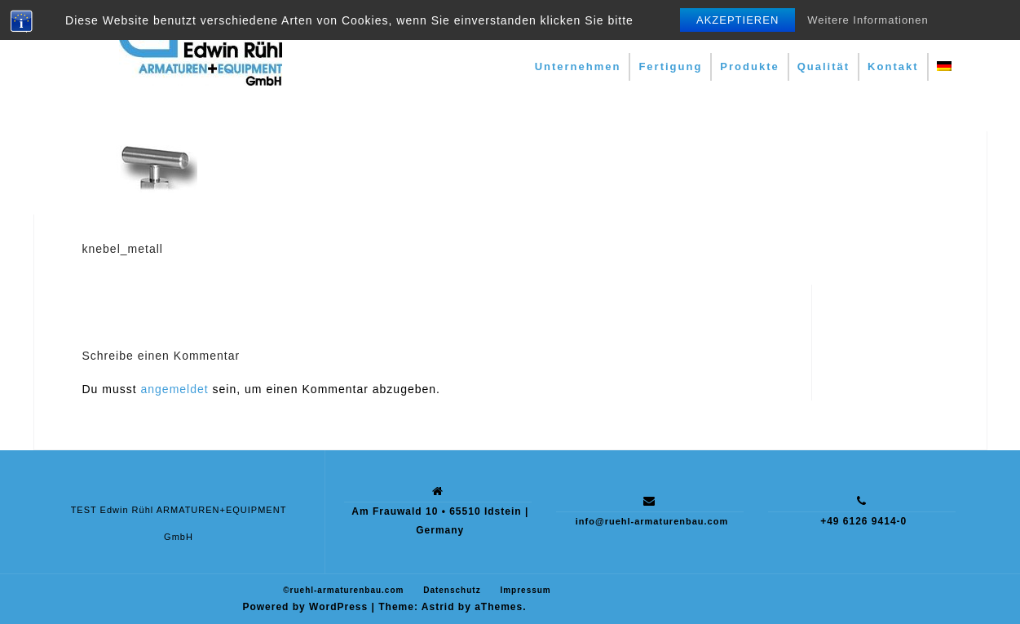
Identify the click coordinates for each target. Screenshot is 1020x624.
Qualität (823, 66)
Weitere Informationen (868, 20)
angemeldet (175, 389)
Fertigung (670, 66)
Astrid (438, 607)
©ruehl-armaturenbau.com (343, 590)
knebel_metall (122, 248)
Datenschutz (451, 590)
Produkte (749, 66)
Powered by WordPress (305, 607)
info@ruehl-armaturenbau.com (652, 521)
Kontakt (893, 66)
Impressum (525, 590)
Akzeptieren (737, 20)
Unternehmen (578, 66)
